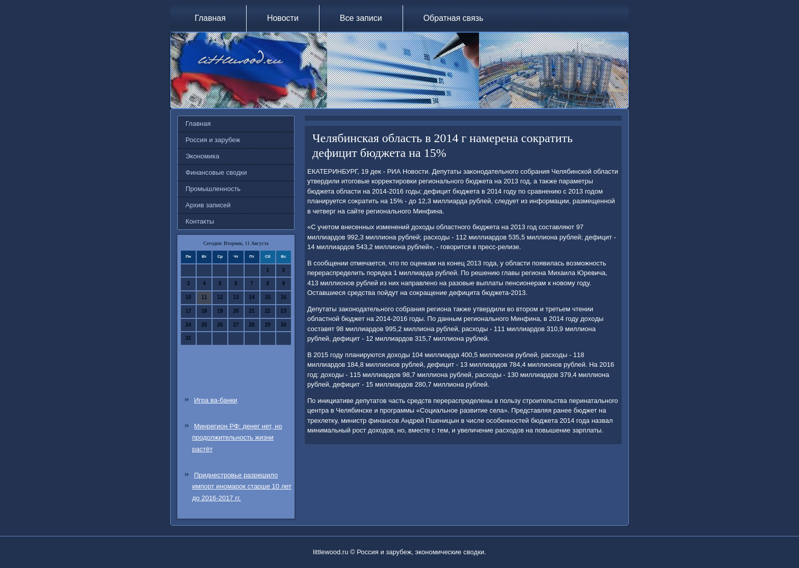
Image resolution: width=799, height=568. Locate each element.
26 (220, 325)
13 (235, 297)
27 (235, 325)
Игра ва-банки (215, 400)
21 (252, 311)
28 (252, 325)
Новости (283, 18)
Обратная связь (453, 18)
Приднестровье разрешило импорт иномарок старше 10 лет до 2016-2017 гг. (241, 486)
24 (188, 325)
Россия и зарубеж (212, 140)
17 (188, 311)
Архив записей (208, 205)
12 (220, 297)
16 (283, 297)
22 (268, 311)
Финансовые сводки (216, 172)
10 (188, 297)
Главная (210, 18)
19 (220, 311)
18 (204, 311)
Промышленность (213, 189)
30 (283, 325)
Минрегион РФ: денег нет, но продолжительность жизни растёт (237, 437)
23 (283, 311)
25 (204, 325)
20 (235, 311)
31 (188, 338)
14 (252, 297)
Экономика (202, 156)
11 (204, 297)
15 (268, 297)
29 (268, 325)
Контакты (199, 221)
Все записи (361, 18)
